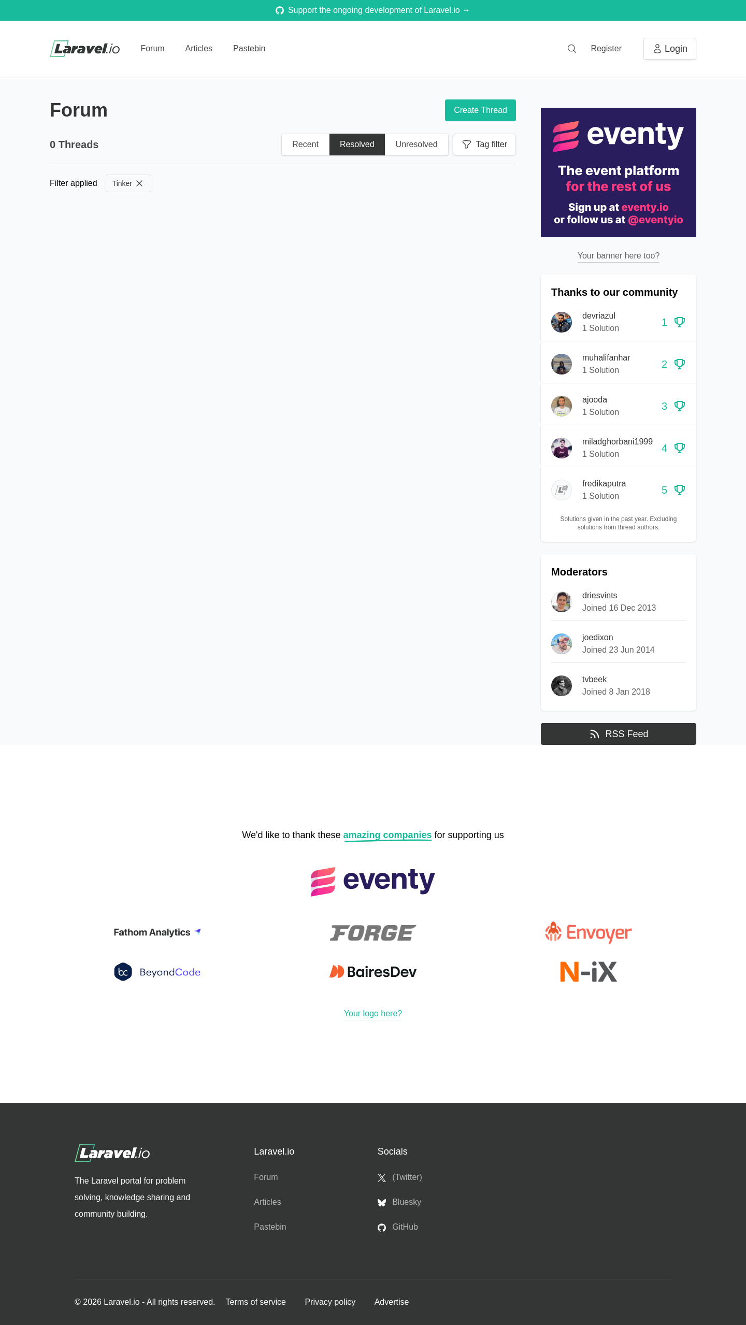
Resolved (357, 144)
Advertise (392, 1302)
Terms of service (256, 1302)
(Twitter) (400, 1177)
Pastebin (249, 48)
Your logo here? (373, 1013)
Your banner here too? (619, 255)
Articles (198, 48)
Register (606, 48)
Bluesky (399, 1202)
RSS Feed (618, 734)
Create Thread (480, 110)
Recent (305, 144)
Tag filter (484, 144)
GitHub (398, 1227)
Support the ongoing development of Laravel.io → (373, 10)
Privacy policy (331, 1302)
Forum (152, 48)
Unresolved (417, 144)
